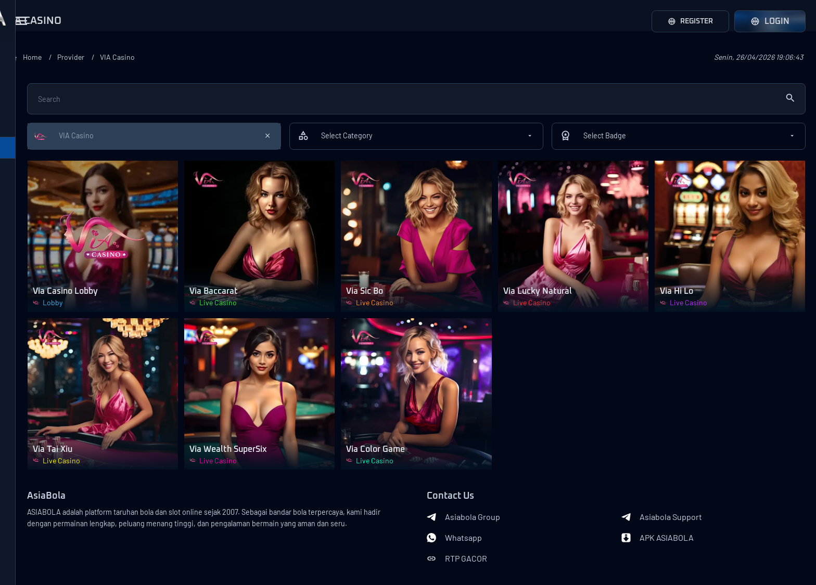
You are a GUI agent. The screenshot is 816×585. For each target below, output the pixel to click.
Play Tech (30, 86)
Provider (222, 57)
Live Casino (34, 433)
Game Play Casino (45, 268)
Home (180, 57)
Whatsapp (518, 486)
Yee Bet (27, 242)
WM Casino (33, 138)
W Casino (30, 294)
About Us (31, 537)
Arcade (26, 485)
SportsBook (34, 407)
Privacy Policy (56, 553)
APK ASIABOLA (690, 486)
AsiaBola (175, 444)
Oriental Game (39, 216)
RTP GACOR (521, 507)
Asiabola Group (528, 465)
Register (686, 21)
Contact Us (67, 537)
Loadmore (73, 346)
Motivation (32, 320)
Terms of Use (109, 537)
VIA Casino (32, 163)
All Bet (25, 190)
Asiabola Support (694, 465)
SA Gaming (32, 112)
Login (769, 21)
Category (26, 377)
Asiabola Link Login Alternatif (72, 570)
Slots (22, 459)
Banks (169, 543)
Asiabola (96, 553)
